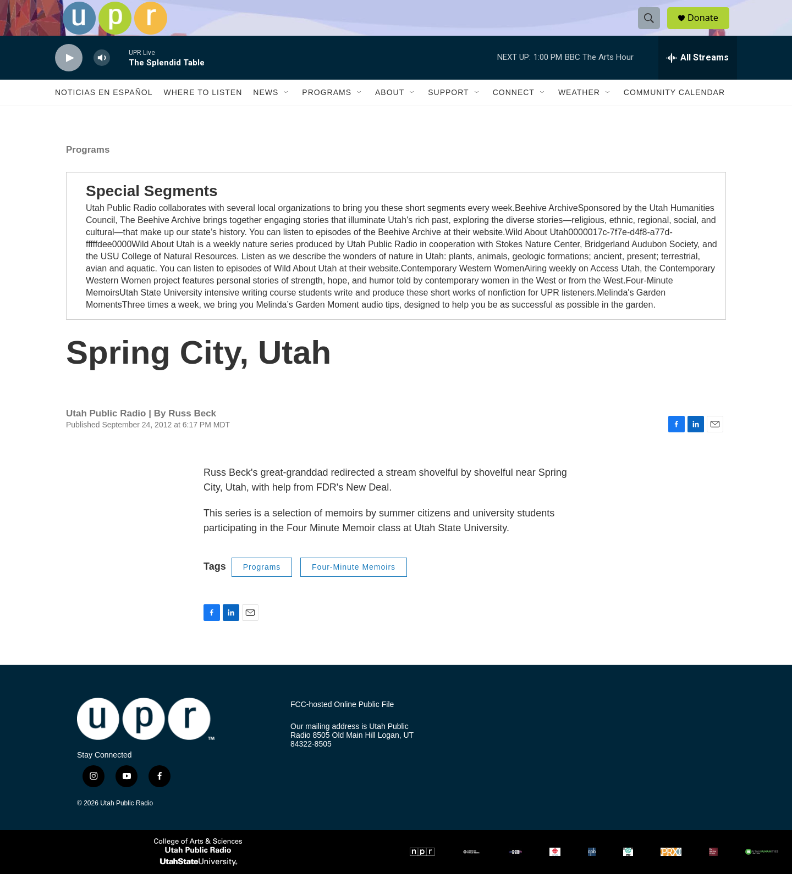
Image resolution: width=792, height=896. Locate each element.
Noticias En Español (103, 114)
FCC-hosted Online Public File (342, 726)
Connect (514, 114)
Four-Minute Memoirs (353, 589)
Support (448, 114)
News (265, 114)
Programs (326, 114)
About (389, 114)
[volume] (101, 80)
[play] (69, 80)
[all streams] (697, 80)
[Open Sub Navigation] (286, 114)
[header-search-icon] (653, 29)
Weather (579, 114)
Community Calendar (674, 114)
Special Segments (152, 212)
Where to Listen (202, 114)
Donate (709, 29)
